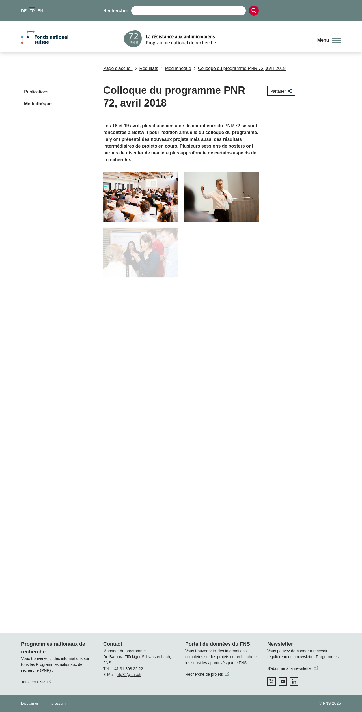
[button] (329, 40)
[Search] (254, 11)
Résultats (146, 68)
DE (24, 10)
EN (40, 10)
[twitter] (271, 681)
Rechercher (115, 10)
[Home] (216, 38)
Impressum (57, 703)
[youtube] (283, 681)
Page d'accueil (118, 68)
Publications (36, 92)
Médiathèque (175, 68)
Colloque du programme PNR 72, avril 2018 (239, 68)
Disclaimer (29, 703)
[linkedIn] (294, 681)
